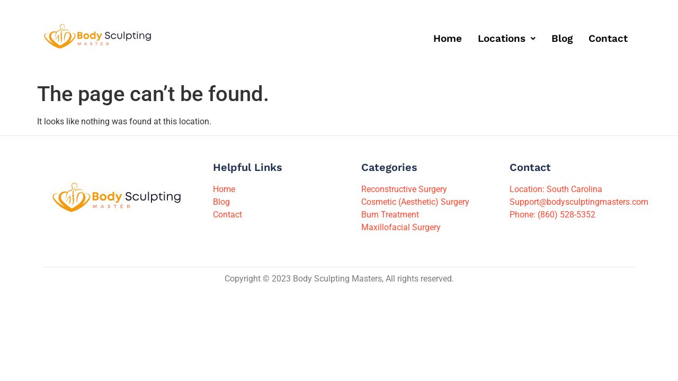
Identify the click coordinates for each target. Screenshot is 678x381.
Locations (507, 38)
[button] (506, 38)
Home (447, 38)
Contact (608, 38)
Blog (562, 38)
